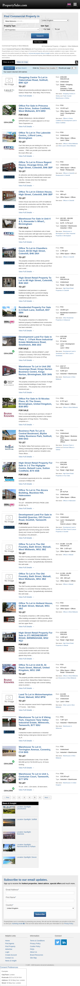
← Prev (6, 797)
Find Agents (9, 943)
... (33, 153)
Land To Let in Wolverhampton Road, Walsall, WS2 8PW (35, 695)
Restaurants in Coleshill (63, 175)
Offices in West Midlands (70, 143)
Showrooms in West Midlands (67, 678)
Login (7, 952)
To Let (57, 29)
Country (9, 905)
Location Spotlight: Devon (27, 857)
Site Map (33, 958)
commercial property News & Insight (39, 53)
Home (7, 941)
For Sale (47, 29)
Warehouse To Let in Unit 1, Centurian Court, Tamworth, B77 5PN (34, 776)
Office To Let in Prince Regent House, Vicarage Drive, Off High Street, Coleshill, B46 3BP (36, 165)
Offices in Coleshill (68, 173)
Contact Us (9, 958)
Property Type (10, 26)
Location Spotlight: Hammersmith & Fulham (26, 845)
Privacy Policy (68, 923)
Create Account (11, 955)
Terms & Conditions (37, 941)
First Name (11, 897)
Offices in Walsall (68, 554)
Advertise (8, 949)
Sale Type (45, 26)
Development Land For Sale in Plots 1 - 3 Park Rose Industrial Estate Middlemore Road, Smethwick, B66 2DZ (36, 341)
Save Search (22, 68)
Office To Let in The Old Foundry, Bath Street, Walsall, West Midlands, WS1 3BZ (35, 547)
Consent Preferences (9, 967)
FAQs (32, 949)
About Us (33, 952)
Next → (47, 797)
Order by (36, 68)
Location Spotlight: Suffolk (27, 819)
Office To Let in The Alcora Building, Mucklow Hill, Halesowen (33, 493)
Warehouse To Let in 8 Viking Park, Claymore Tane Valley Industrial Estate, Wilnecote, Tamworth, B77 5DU (35, 721)
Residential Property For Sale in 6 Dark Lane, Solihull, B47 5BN (35, 310)
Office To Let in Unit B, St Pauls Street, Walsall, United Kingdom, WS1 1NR (34, 667)
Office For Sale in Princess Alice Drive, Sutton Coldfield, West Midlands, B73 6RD (34, 108)
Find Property (10, 946)
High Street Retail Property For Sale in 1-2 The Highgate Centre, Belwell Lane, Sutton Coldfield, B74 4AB (35, 467)
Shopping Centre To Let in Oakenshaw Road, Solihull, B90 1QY (33, 80)
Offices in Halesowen (69, 500)
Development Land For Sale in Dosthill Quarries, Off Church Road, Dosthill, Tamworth (35, 517)
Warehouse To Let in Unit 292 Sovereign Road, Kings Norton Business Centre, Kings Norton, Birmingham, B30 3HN (35, 370)
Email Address (12, 890)
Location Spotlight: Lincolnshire (24, 808)
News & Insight (10, 961)
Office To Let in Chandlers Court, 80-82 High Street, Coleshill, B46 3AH (33, 251)
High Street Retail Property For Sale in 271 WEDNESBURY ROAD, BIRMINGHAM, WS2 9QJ (35, 636)
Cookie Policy (35, 946)
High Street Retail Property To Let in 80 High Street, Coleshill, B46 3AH (35, 280)
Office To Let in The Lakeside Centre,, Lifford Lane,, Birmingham (35, 135)
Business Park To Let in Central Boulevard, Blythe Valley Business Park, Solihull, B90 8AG (35, 435)
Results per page (64, 68)
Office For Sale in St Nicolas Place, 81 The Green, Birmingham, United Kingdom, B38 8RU (35, 402)
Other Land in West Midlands (67, 145)
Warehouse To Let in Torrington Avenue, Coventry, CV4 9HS (35, 749)
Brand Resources (36, 955)
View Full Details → (26, 96)
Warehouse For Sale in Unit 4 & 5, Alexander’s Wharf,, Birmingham (35, 221)
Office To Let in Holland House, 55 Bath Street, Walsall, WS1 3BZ (36, 606)
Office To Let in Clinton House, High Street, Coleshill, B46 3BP (36, 193)
